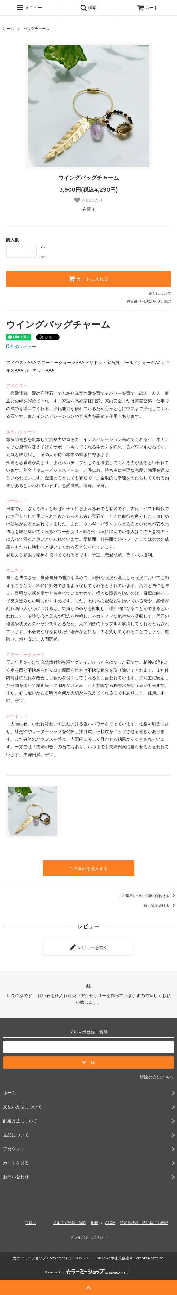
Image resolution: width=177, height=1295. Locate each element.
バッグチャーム (36, 29)
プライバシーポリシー (88, 1237)
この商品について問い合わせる (147, 896)
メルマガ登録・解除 (69, 1223)
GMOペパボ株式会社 (111, 1258)
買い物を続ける (160, 906)
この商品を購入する (88, 868)
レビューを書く (88, 947)
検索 (88, 7)
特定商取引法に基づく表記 (149, 301)
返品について (160, 293)
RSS (95, 1223)
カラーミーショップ (29, 1258)
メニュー (29, 7)
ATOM (110, 1223)
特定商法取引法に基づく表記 (144, 1223)
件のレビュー (21, 346)
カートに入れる (88, 278)
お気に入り (88, 200)
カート (147, 7)
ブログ (30, 1223)
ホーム (8, 29)
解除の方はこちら (157, 1077)
